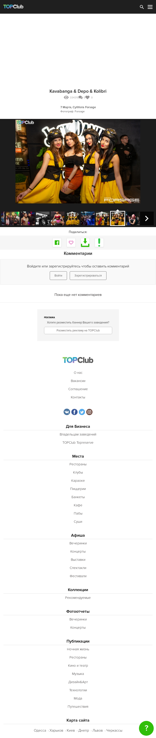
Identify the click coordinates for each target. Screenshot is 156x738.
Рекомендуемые (78, 598)
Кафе (78, 505)
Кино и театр (78, 665)
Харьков (56, 730)
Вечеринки (78, 543)
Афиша (78, 535)
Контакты (78, 397)
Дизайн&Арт (78, 682)
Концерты (78, 551)
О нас (78, 372)
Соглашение (78, 389)
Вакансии (78, 381)
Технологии (78, 690)
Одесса (40, 730)
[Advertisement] (78, 48)
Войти (58, 275)
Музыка (78, 674)
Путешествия (78, 706)
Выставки (78, 559)
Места (78, 456)
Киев (71, 730)
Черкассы (114, 730)
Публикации (78, 641)
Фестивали (78, 576)
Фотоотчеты (78, 611)
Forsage (90, 107)
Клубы (78, 472)
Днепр (83, 730)
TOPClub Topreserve (78, 442)
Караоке (78, 480)
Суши (78, 521)
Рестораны (78, 464)
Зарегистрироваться (88, 275)
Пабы (78, 513)
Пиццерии (78, 489)
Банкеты (78, 497)
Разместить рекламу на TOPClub (78, 330)
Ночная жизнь (78, 649)
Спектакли (78, 568)
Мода (78, 698)
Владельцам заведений (78, 434)
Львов (97, 730)
